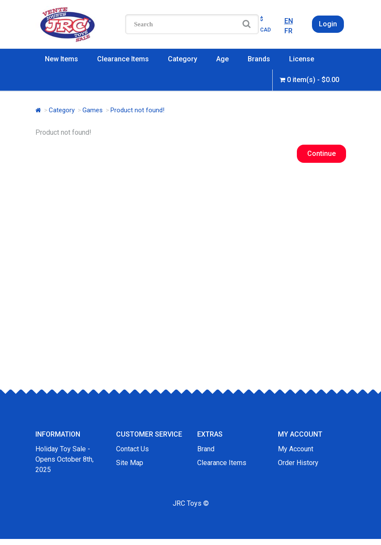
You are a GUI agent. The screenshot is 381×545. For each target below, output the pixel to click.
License (301, 59)
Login (328, 24)
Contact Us (132, 449)
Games (92, 110)
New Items (61, 59)
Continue (321, 153)
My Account (295, 449)
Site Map (129, 463)
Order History (298, 463)
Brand (205, 449)
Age (222, 59)
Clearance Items (123, 59)
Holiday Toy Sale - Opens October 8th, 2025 (64, 459)
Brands (259, 59)
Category (182, 59)
